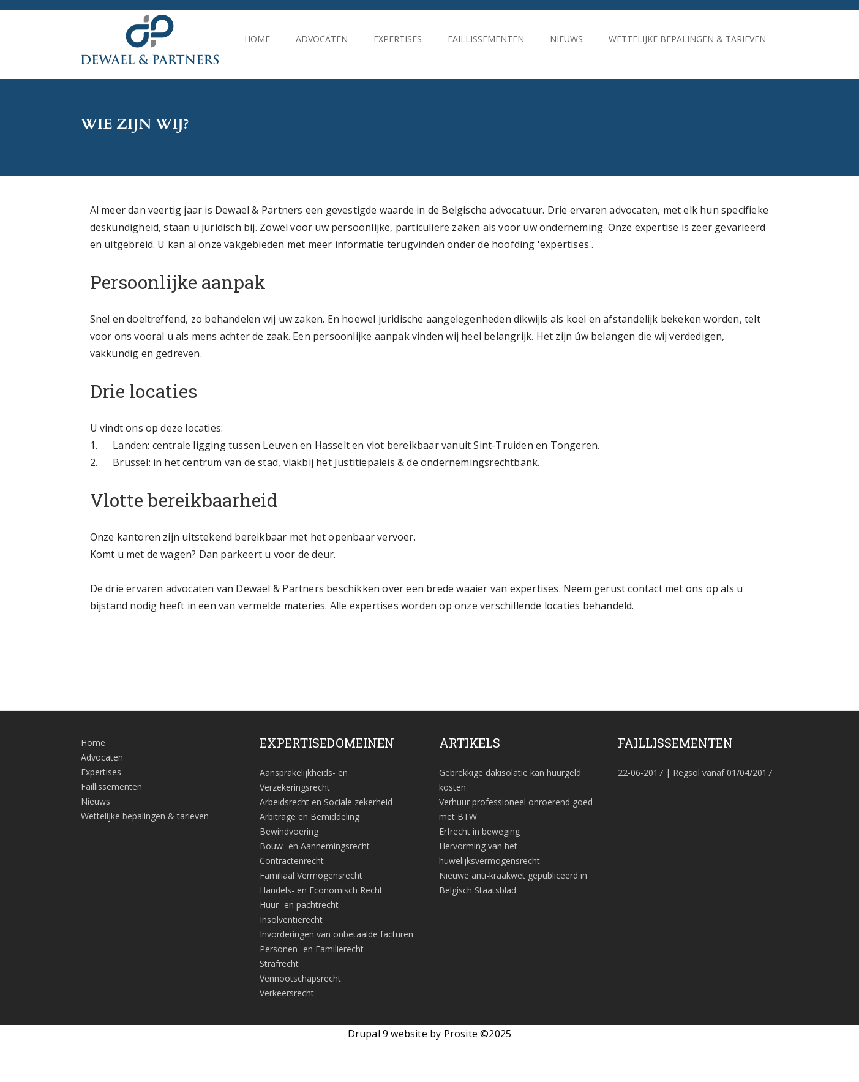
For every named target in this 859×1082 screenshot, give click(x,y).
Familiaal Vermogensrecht (311, 875)
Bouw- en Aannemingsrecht (315, 846)
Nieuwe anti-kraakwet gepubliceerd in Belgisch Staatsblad (513, 883)
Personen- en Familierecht (312, 949)
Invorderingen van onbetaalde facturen (336, 934)
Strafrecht (279, 963)
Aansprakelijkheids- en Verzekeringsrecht (304, 780)
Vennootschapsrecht (300, 978)
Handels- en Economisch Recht (321, 890)
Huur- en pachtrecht (299, 905)
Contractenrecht (292, 860)
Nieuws (566, 39)
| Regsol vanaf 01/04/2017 (695, 772)
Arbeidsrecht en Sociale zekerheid (326, 802)
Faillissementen (486, 39)
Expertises (397, 39)
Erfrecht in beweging (479, 831)
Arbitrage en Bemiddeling (309, 816)
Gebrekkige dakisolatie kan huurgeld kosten (510, 780)
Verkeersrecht (287, 993)
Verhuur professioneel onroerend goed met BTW (516, 809)
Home (257, 39)
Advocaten (322, 39)
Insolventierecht (291, 919)
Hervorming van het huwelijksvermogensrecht (489, 853)
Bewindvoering (289, 831)
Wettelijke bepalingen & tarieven (687, 39)
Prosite (461, 1033)
